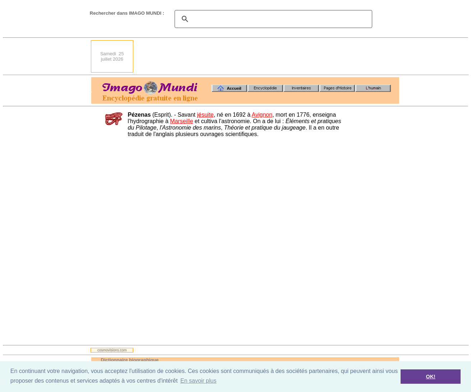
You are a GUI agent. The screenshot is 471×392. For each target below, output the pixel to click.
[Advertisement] (268, 56)
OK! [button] (430, 376)
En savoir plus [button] (198, 381)
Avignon (262, 115)
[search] (272, 19)
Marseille (181, 121)
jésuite (205, 115)
